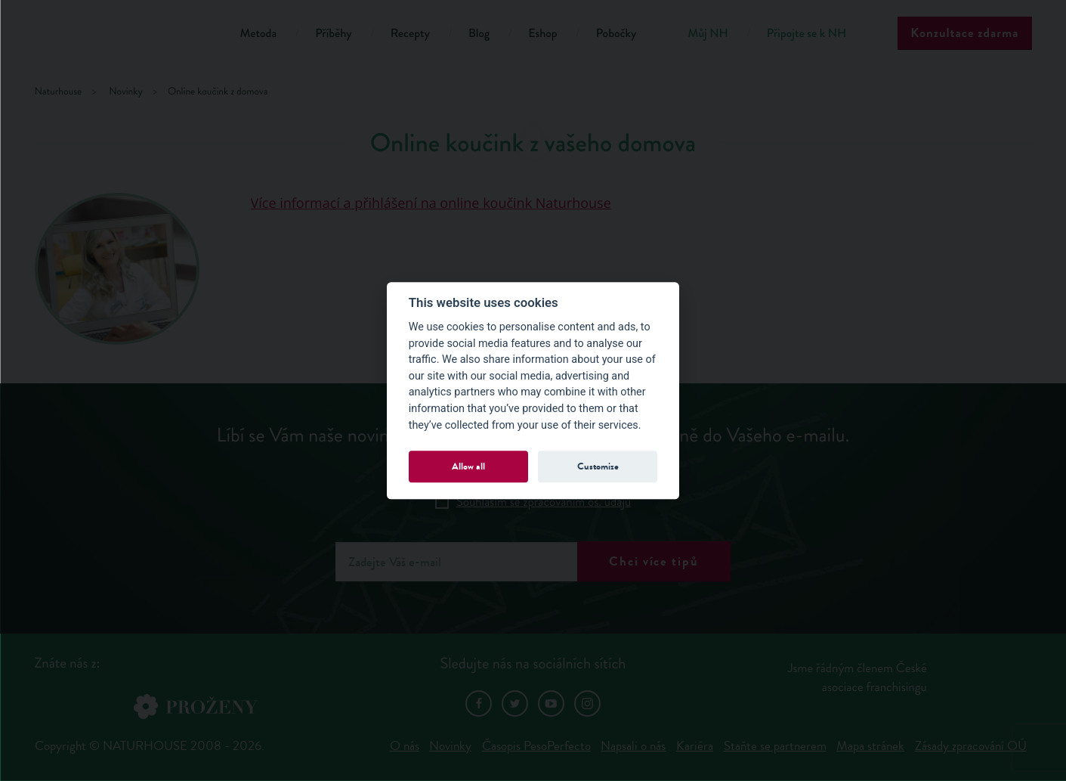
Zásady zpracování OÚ (971, 745)
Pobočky (616, 33)
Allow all (468, 466)
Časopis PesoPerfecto (536, 745)
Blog (479, 33)
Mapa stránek (870, 745)
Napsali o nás (633, 745)
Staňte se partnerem (775, 745)
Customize (598, 466)
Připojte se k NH (806, 33)
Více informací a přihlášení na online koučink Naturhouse (431, 203)
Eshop (542, 33)
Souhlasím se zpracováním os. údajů (544, 501)
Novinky (450, 745)
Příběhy (333, 33)
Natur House (118, 36)
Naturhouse (58, 92)
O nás (404, 745)
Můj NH (707, 33)
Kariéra (694, 745)
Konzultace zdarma (964, 32)
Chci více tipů (653, 561)
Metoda (258, 33)
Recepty (410, 33)
